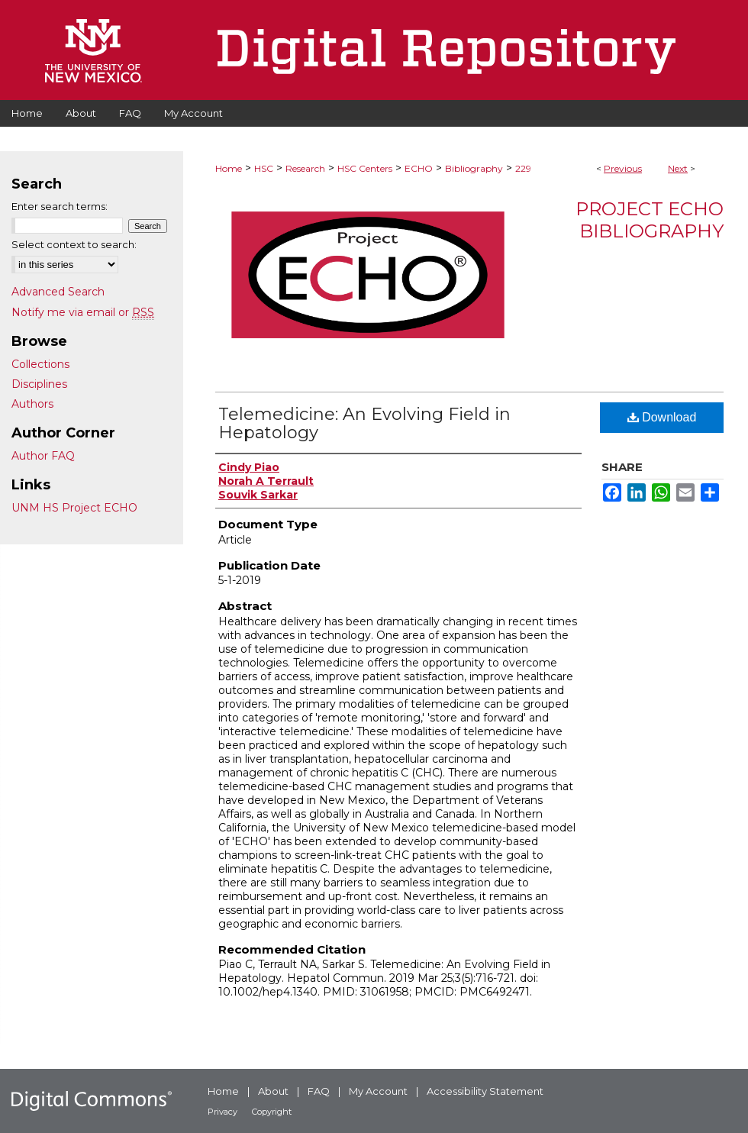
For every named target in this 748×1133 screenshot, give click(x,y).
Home (228, 168)
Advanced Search (58, 292)
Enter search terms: (59, 206)
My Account (378, 1091)
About (273, 1091)
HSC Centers (364, 168)
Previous (623, 168)
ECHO (419, 168)
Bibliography (474, 168)
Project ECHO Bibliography (650, 220)
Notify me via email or (82, 312)
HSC (263, 168)
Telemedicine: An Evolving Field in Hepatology (364, 423)
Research (305, 168)
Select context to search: (74, 244)
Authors (32, 404)
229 (523, 168)
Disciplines (39, 384)
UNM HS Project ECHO (74, 508)
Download (662, 417)
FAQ (319, 1091)
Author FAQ (43, 456)
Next (678, 168)
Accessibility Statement (485, 1091)
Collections (40, 364)
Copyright (272, 1111)
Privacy (222, 1111)
